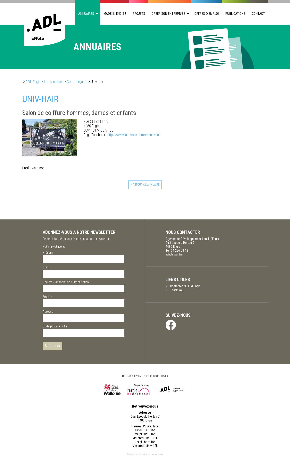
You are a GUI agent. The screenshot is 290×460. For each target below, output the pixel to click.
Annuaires (86, 14)
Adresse (48, 313)
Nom (46, 268)
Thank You (176, 291)
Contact (258, 14)
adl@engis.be (174, 255)
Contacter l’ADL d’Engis (185, 287)
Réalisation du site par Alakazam (145, 455)
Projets (138, 14)
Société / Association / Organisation (66, 283)
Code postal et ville (55, 327)
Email (47, 298)
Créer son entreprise (168, 14)
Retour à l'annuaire (146, 185)
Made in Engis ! (114, 14)
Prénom (48, 254)
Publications (235, 14)
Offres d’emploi (206, 14)
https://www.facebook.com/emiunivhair (122, 135)
